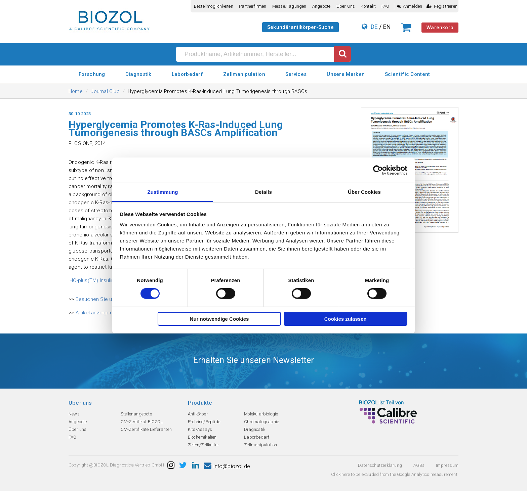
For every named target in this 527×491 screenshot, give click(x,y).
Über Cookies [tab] (364, 192)
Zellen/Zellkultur (203, 444)
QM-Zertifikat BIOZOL (142, 421)
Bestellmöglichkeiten (213, 6)
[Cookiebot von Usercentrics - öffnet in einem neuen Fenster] (378, 170)
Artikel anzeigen (94, 313)
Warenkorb (440, 28)
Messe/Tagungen (289, 6)
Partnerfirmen (253, 6)
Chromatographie (261, 421)
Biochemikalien (202, 437)
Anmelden (409, 6)
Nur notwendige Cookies (219, 319)
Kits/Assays (200, 429)
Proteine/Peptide (204, 421)
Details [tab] (263, 192)
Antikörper (198, 413)
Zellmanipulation (244, 74)
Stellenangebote (136, 413)
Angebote (321, 6)
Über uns (345, 6)
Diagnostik (138, 74)
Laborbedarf (187, 74)
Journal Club (105, 91)
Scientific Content (407, 74)
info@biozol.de (227, 466)
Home (76, 91)
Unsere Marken (346, 74)
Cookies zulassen (345, 319)
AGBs (418, 465)
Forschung (92, 74)
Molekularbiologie (261, 413)
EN (387, 26)
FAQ (385, 6)
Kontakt (368, 6)
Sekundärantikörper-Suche (300, 27)
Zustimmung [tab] (163, 192)
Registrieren (442, 6)
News (74, 413)
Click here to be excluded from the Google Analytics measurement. (394, 474)
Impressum (447, 465)
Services (296, 74)
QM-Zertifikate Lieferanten (146, 429)
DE (374, 26)
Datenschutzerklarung (380, 465)
